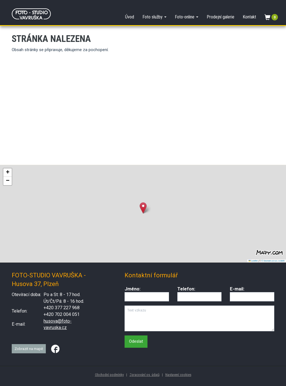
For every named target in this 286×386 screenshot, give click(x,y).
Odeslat (136, 341)
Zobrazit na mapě (29, 349)
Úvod (129, 17)
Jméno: (132, 289)
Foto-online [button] (186, 17)
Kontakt (249, 17)
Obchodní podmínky (109, 375)
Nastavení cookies (178, 375)
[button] (143, 208)
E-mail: (237, 289)
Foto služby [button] (154, 17)
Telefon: (186, 289)
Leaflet (253, 260)
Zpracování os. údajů (144, 375)
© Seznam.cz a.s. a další (273, 260)
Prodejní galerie (220, 17)
